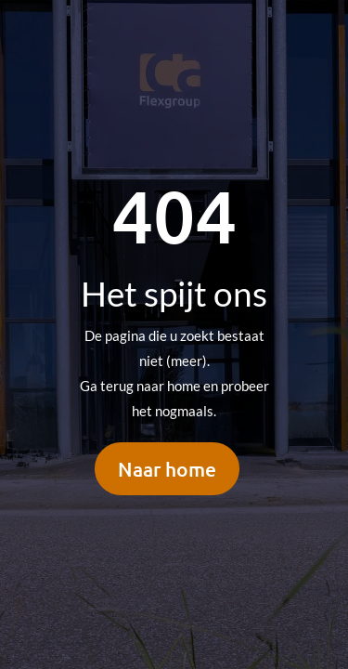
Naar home (167, 468)
